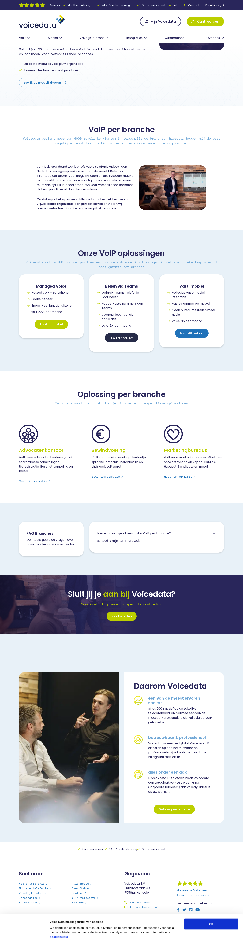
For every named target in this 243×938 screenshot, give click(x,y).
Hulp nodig (80, 883)
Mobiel (53, 38)
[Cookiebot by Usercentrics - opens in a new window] (24, 930)
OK (211, 902)
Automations (174, 38)
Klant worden (205, 21)
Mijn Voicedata (160, 21)
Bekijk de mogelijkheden (42, 82)
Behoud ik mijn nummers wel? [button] (119, 541)
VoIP (22, 38)
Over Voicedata (84, 888)
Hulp (173, 5)
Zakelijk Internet (92, 38)
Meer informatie (33, 481)
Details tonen (205, 930)
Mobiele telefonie (33, 888)
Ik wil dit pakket (51, 324)
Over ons (213, 38)
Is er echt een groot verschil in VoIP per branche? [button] (134, 533)
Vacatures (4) (214, 5)
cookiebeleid (59, 915)
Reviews (55, 5)
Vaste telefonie (32, 883)
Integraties (134, 38)
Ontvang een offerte (174, 809)
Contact (191, 5)
